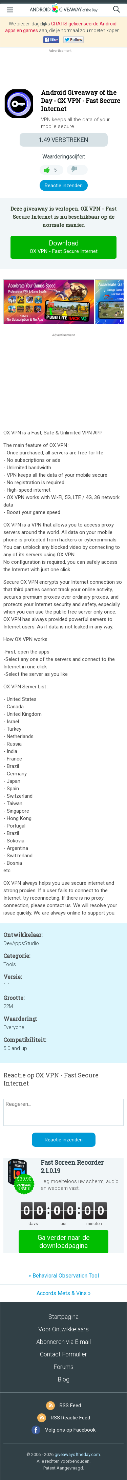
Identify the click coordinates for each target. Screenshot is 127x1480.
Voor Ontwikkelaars (63, 1329)
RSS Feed (70, 1405)
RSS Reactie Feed (70, 1418)
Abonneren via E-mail (63, 1341)
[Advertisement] (63, 70)
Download (63, 247)
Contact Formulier (63, 1354)
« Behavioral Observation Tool (63, 1275)
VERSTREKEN (63, 139)
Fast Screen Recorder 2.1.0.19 (72, 1166)
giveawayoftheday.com (77, 1454)
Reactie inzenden (64, 186)
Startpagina (63, 1316)
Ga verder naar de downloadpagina (64, 1242)
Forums (63, 1366)
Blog (63, 1379)
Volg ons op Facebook (70, 1430)
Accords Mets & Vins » (64, 1293)
